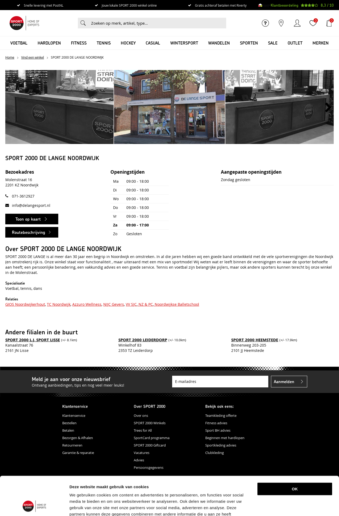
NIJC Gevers (113, 304)
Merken (321, 43)
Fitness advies (216, 423)
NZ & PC (145, 304)
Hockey (128, 43)
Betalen (68, 430)
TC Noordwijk (58, 304)
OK (295, 452)
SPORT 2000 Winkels (150, 423)
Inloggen (297, 23)
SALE (273, 43)
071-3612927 (23, 196)
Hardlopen (49, 43)
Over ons (141, 415)
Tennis (104, 43)
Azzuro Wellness (86, 304)
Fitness (79, 43)
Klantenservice (73, 415)
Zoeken (83, 23)
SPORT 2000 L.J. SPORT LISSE (32, 340)
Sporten (249, 43)
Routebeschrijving (28, 232)
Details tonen (279, 505)
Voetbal (19, 43)
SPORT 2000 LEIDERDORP (142, 340)
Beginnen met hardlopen (224, 437)
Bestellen (69, 423)
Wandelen (219, 43)
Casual (153, 43)
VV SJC (131, 304)
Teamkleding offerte (221, 415)
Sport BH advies (217, 430)
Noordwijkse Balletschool (176, 304)
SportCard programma (152, 437)
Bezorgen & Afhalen (77, 437)
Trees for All (143, 430)
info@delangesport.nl (31, 205)
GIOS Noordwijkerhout (25, 304)
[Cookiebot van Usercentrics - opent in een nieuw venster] (34, 506)
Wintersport (184, 43)
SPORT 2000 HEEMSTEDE (254, 340)
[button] (328, 107)
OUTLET (295, 43)
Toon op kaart (28, 219)
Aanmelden (284, 381)
